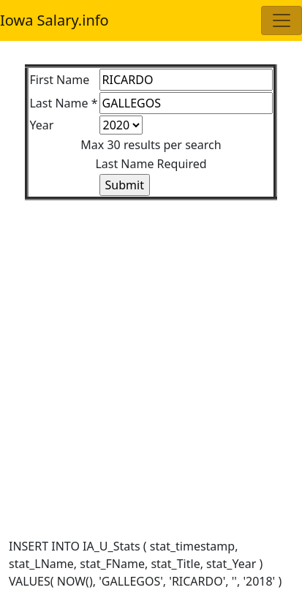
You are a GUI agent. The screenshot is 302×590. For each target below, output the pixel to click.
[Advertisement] (151, 351)
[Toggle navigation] (281, 20)
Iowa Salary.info (54, 20)
